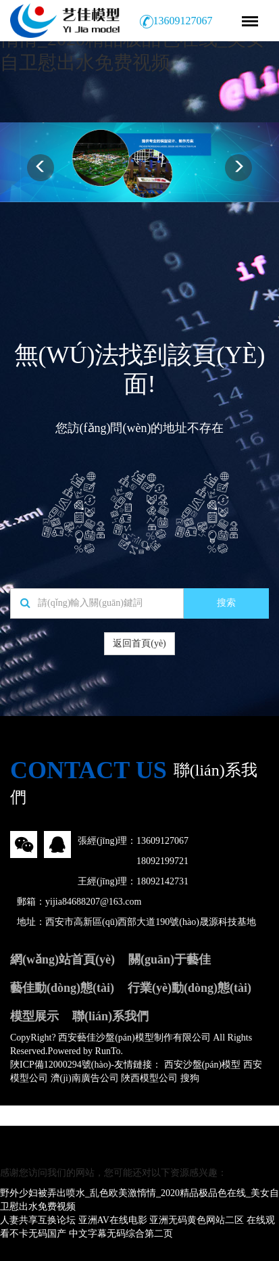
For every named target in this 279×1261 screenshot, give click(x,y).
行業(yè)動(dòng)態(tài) (189, 988)
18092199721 (162, 861)
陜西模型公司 (149, 1078)
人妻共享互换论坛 (38, 1220)
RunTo (108, 1051)
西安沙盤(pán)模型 (202, 1065)
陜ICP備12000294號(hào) (60, 1065)
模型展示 (34, 1016)
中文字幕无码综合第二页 (121, 1234)
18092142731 (162, 881)
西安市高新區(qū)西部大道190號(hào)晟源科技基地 (150, 922)
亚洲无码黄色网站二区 (196, 1220)
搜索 (226, 603)
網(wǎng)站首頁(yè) (62, 959)
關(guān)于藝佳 (169, 959)
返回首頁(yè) (139, 643)
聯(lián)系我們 (110, 1016)
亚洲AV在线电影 (112, 1220)
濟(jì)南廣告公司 (85, 1078)
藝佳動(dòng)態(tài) (62, 988)
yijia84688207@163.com (93, 902)
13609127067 (162, 841)
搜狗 (189, 1078)
